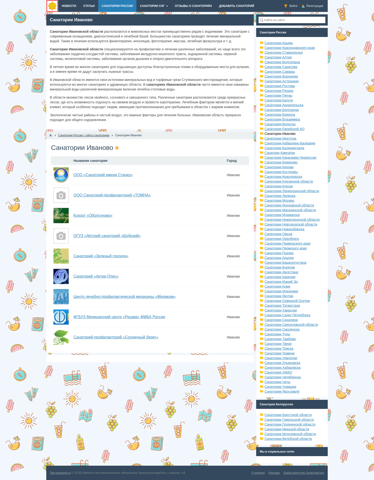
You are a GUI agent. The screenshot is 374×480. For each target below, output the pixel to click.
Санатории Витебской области (288, 439)
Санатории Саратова (281, 67)
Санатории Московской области (289, 205)
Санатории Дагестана (281, 272)
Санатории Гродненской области (290, 424)
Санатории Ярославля (282, 391)
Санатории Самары (280, 72)
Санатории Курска (279, 186)
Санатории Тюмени (280, 353)
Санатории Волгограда (282, 62)
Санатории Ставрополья (284, 52)
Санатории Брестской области (288, 415)
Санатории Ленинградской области (292, 191)
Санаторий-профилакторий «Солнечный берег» (115, 337)
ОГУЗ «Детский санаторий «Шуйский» (106, 236)
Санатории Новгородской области (291, 224)
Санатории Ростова (280, 86)
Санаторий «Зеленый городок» (100, 256)
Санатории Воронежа (281, 76)
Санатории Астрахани (282, 81)
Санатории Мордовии (281, 291)
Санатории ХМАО (278, 372)
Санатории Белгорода (282, 110)
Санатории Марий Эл (281, 282)
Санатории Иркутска (280, 138)
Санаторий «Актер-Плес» (96, 276)
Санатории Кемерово (281, 162)
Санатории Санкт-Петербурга (287, 315)
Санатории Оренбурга (282, 239)
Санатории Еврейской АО (285, 129)
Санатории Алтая (278, 57)
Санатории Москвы (279, 200)
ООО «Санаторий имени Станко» (103, 175)
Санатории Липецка (280, 196)
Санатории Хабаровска (283, 367)
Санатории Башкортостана (285, 262)
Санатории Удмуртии (281, 358)
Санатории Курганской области (289, 181)
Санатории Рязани (279, 91)
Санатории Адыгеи (279, 258)
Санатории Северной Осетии (287, 301)
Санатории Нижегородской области (292, 220)
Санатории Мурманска (282, 215)
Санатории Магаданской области (290, 210)
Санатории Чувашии (280, 387)
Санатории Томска (279, 348)
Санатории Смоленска (282, 329)
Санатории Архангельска (284, 105)
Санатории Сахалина (281, 320)
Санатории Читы (277, 382)
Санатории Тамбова (280, 339)
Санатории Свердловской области (291, 325)
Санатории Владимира (282, 119)
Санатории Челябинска (283, 377)
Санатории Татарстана (282, 305)
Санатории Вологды (280, 124)
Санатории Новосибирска (284, 229)
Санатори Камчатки (280, 153)
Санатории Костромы (281, 172)
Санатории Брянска (280, 114)
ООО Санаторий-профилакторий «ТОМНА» (112, 195)
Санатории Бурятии (280, 267)
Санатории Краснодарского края (290, 48)
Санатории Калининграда (284, 148)
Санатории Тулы (277, 334)
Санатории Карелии (280, 277)
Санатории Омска (278, 234)
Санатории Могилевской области (290, 434)
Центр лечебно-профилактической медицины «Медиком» (124, 297)
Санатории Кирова (279, 167)
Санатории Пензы (278, 95)
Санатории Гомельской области (289, 420)
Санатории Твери (278, 344)
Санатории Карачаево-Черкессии (290, 157)
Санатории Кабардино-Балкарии (290, 143)
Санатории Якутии (279, 296)
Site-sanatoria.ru (60, 473)
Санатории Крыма (279, 43)
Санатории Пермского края (286, 248)
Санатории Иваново (280, 134)
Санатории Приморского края (287, 243)
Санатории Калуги (279, 100)
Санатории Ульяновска (282, 363)
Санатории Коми (277, 286)
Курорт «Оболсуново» (93, 215)
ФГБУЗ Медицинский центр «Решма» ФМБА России (119, 317)
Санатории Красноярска (283, 177)
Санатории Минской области (287, 429)
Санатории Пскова (279, 253)
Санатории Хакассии (281, 310)
